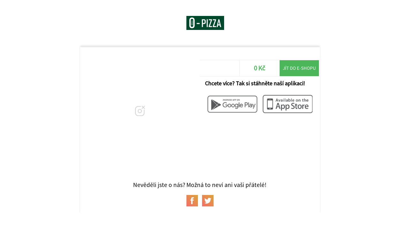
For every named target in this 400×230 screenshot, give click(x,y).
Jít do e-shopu (299, 68)
